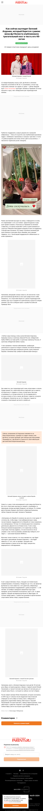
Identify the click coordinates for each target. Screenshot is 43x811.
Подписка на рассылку (11, 744)
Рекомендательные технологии (13, 780)
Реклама (15, 773)
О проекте (8, 773)
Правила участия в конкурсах (21, 776)
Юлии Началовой (10, 88)
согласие (6, 801)
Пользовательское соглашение (28, 773)
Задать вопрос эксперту (31, 780)
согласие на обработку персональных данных (22, 747)
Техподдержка (21, 782)
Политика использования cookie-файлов (21, 778)
